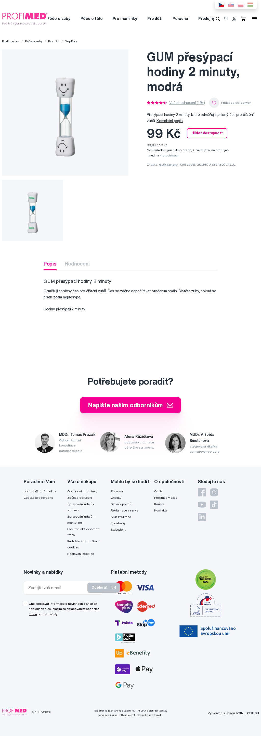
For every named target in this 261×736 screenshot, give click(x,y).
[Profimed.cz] (25, 18)
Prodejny (206, 18)
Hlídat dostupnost (207, 133)
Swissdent (118, 529)
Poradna (180, 18)
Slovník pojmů (121, 504)
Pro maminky (125, 18)
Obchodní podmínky (82, 491)
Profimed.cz (10, 41)
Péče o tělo (91, 18)
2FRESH (253, 713)
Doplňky (71, 41)
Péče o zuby (58, 18)
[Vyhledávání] (218, 19)
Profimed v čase (165, 497)
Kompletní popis (169, 121)
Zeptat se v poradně (38, 497)
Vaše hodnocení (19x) (187, 102)
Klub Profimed (121, 516)
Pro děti (154, 18)
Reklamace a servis (124, 510)
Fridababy (118, 523)
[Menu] (254, 19)
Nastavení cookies (80, 553)
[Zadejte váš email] (56, 587)
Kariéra (159, 504)
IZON (239, 713)
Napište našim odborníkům (130, 405)
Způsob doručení (79, 497)
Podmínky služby (131, 715)
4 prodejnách (169, 155)
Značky (116, 497)
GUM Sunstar (168, 164)
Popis (50, 263)
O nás (158, 491)
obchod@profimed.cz (40, 491)
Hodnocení (77, 263)
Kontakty (160, 510)
